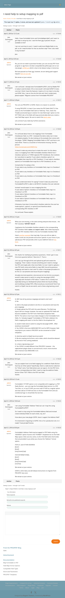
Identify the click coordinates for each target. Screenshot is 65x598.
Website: (9, 505)
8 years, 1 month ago (46, 22)
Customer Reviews (52, 583)
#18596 (58, 82)
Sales (5, 550)
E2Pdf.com (26, 68)
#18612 (58, 294)
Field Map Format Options (11, 566)
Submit (56, 541)
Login (32, 588)
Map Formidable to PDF (10, 563)
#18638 (58, 428)
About (27, 588)
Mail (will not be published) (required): (16, 500)
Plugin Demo (31, 585)
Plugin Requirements (11, 583)
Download (40, 585)
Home (4, 18)
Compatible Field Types (10, 569)
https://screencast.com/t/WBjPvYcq (26, 147)
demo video (47, 117)
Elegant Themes (28, 595)
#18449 (58, 59)
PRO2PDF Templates (10, 575)
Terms (21, 588)
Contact (55, 585)
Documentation (10, 585)
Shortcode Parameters (10, 572)
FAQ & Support (21, 585)
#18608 (58, 129)
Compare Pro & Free (25, 583)
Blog (38, 588)
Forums (9, 18)
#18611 (58, 250)
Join (42, 588)
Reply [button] (54, 33)
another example (24, 235)
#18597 (58, 100)
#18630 (58, 379)
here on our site (25, 74)
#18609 (58, 217)
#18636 (58, 401)
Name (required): (11, 495)
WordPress (46, 595)
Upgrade (48, 585)
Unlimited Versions (39, 583)
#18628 (58, 359)
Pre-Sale (13, 18)
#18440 (58, 34)
